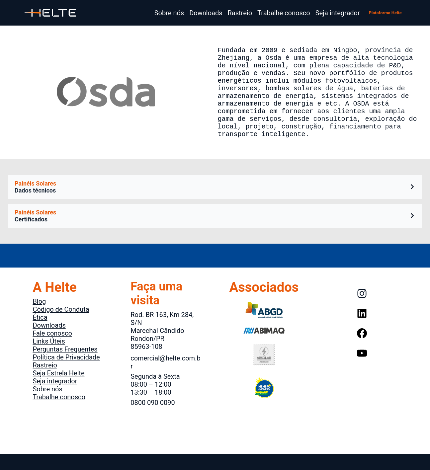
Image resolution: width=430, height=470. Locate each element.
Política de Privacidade (66, 373)
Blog (39, 317)
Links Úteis (49, 357)
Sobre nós (47, 405)
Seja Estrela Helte (58, 389)
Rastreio (45, 381)
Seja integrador (55, 397)
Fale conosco (52, 349)
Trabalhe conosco (59, 413)
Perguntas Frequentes (65, 365)
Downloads (49, 341)
